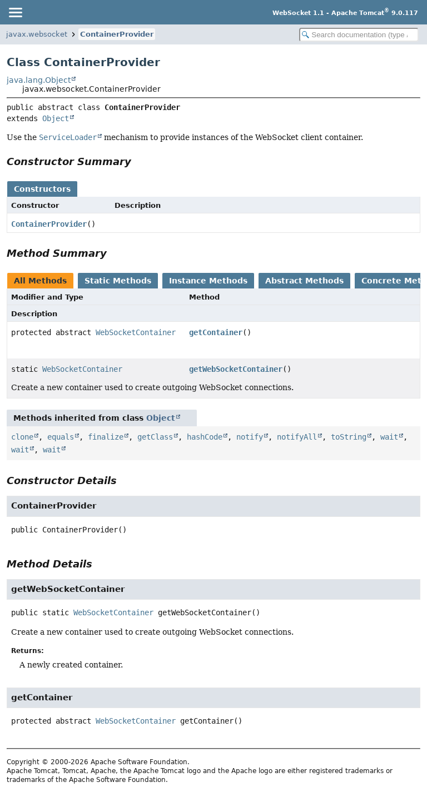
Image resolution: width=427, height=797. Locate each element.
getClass (155, 436)
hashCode (204, 436)
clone (22, 436)
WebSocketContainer (136, 332)
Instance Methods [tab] (208, 280)
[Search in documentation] (359, 35)
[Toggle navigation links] (15, 12)
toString (348, 436)
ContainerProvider (116, 34)
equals (60, 436)
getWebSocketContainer (235, 369)
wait (389, 436)
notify (249, 436)
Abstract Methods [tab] (304, 280)
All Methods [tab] (40, 280)
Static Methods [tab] (118, 280)
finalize (105, 436)
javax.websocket (36, 34)
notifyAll (297, 436)
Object (55, 118)
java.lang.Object (39, 80)
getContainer (215, 332)
